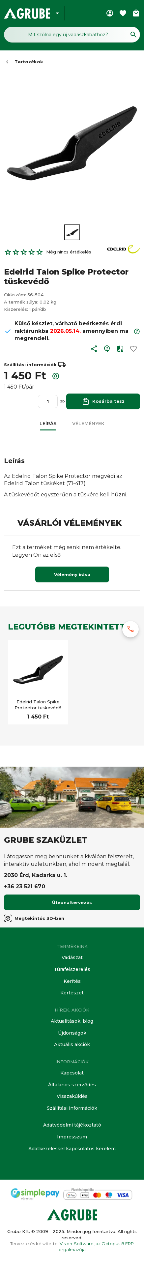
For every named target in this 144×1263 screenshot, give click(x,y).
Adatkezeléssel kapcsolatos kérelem (72, 1149)
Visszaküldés (72, 1096)
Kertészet (72, 993)
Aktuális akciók (72, 1044)
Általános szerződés (72, 1085)
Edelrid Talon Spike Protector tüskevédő (37, 704)
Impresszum (72, 1137)
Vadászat (72, 957)
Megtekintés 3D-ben (34, 918)
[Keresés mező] (72, 35)
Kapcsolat (72, 1073)
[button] (94, 350)
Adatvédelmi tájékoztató (72, 1125)
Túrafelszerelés (72, 969)
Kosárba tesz (103, 401)
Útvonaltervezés (72, 902)
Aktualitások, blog (72, 1021)
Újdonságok (72, 1033)
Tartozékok (28, 61)
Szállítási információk (72, 1108)
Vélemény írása (72, 574)
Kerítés (72, 981)
